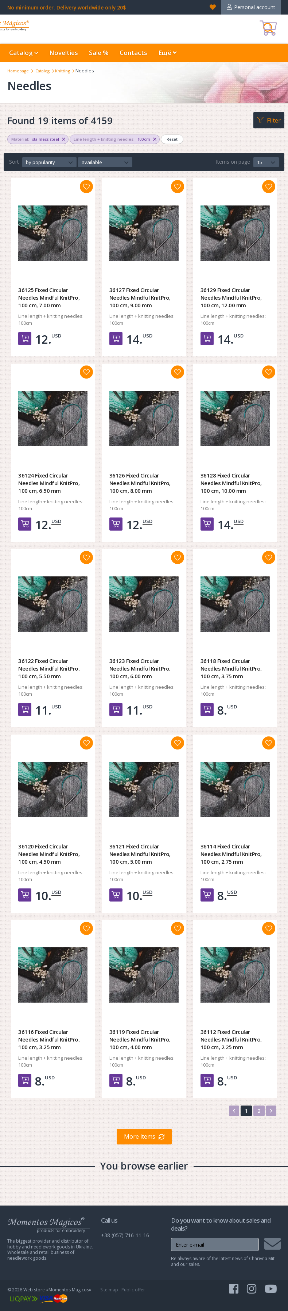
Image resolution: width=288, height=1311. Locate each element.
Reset (172, 139)
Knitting (69, 70)
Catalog (46, 70)
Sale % (99, 52)
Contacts (133, 52)
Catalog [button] (23, 52)
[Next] (271, 1111)
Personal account (254, 7)
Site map (109, 1290)
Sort (14, 161)
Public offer (133, 1290)
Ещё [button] (167, 52)
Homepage (19, 70)
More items (139, 1136)
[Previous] (234, 1111)
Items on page (233, 161)
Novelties (63, 52)
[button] (49, 162)
